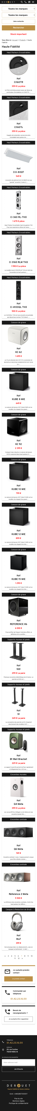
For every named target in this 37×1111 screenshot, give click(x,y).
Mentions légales (19, 1101)
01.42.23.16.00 (18, 999)
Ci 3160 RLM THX (18, 262)
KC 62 (18, 352)
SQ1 (18, 669)
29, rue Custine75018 (12, 1051)
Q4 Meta (18, 804)
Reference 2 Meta (18, 894)
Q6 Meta (18, 849)
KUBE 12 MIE (18, 534)
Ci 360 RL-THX (18, 217)
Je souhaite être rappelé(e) (18, 1019)
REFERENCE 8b (18, 624)
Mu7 (18, 939)
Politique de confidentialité (18, 1103)
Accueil (15, 40)
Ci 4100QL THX (18, 307)
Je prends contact (18, 979)
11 (15, 959)
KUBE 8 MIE (18, 399)
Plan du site (18, 1099)
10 (31, 956)
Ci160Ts (18, 127)
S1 (18, 714)
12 (18, 959)
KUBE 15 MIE (18, 579)
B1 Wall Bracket (18, 759)
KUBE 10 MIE (19, 489)
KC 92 (18, 444)
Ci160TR (18, 82)
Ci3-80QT (18, 172)
